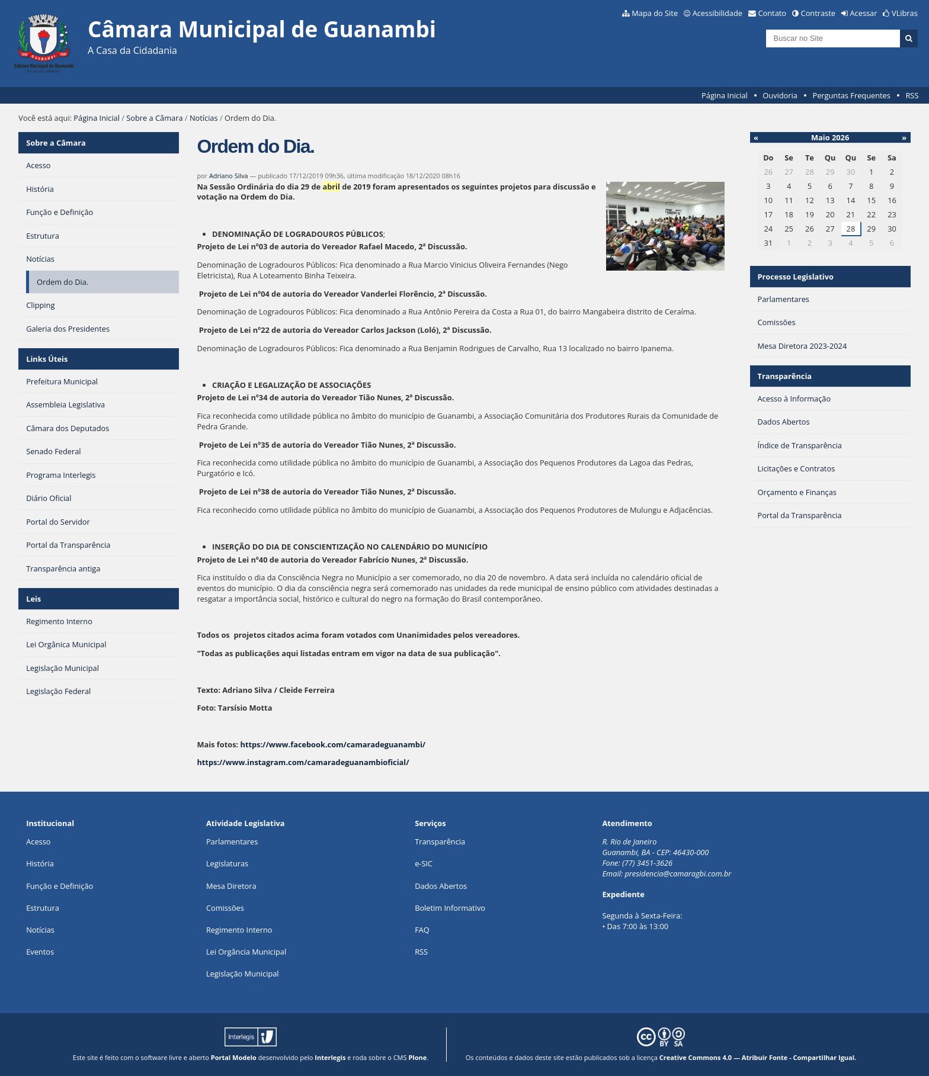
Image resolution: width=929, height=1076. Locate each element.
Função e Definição (59, 886)
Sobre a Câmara (154, 118)
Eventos (40, 951)
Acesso (38, 841)
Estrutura (42, 907)
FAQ (422, 929)
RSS (911, 95)
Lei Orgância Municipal (246, 951)
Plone (417, 1057)
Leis (33, 598)
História (40, 863)
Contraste (818, 13)
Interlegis (330, 1057)
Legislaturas (227, 863)
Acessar (863, 13)
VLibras (905, 13)
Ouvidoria (780, 95)
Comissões (225, 907)
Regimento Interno (239, 929)
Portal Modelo (234, 1057)
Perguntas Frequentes (851, 95)
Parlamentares (232, 841)
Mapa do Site (655, 13)
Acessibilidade (717, 13)
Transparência (784, 376)
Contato (772, 13)
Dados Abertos (441, 886)
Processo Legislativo (795, 276)
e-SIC (424, 863)
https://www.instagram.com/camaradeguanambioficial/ (303, 762)
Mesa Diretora (231, 886)
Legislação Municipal (242, 973)
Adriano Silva (228, 175)
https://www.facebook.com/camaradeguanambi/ (332, 744)
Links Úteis (47, 359)
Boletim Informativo (450, 907)
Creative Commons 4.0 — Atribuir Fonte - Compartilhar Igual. (758, 1057)
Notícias (204, 118)
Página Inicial (724, 95)
